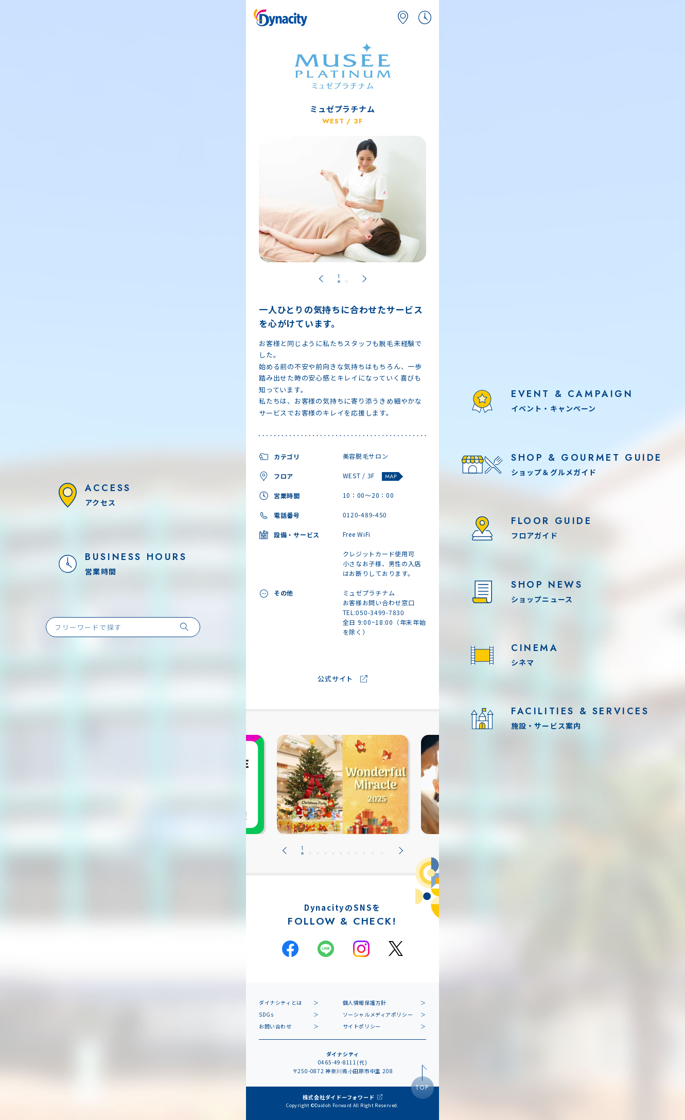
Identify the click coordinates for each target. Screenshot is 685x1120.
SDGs (266, 1014)
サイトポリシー (362, 1026)
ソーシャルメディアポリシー (378, 1014)
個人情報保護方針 (365, 1002)
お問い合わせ (275, 1026)
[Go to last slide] (321, 278)
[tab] (339, 278)
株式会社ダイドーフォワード (338, 1097)
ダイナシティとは (280, 1002)
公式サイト (335, 679)
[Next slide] (364, 278)
